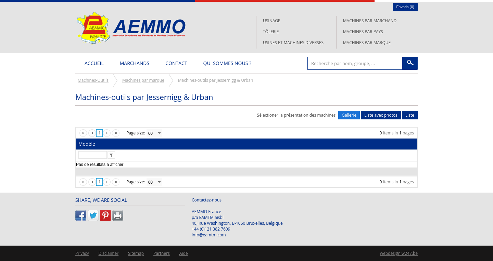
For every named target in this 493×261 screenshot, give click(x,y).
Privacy (82, 253)
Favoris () (405, 7)
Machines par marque (367, 42)
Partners (161, 253)
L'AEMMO (131, 28)
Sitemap (136, 253)
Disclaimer (109, 253)
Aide (183, 253)
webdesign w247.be (399, 253)
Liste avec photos (380, 115)
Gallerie (349, 115)
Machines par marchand (369, 21)
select (159, 133)
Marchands (134, 63)
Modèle (86, 144)
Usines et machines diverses (293, 42)
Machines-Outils (93, 80)
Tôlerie (271, 32)
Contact (176, 63)
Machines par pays (363, 32)
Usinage (271, 21)
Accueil (94, 63)
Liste (409, 115)
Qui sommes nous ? (227, 63)
